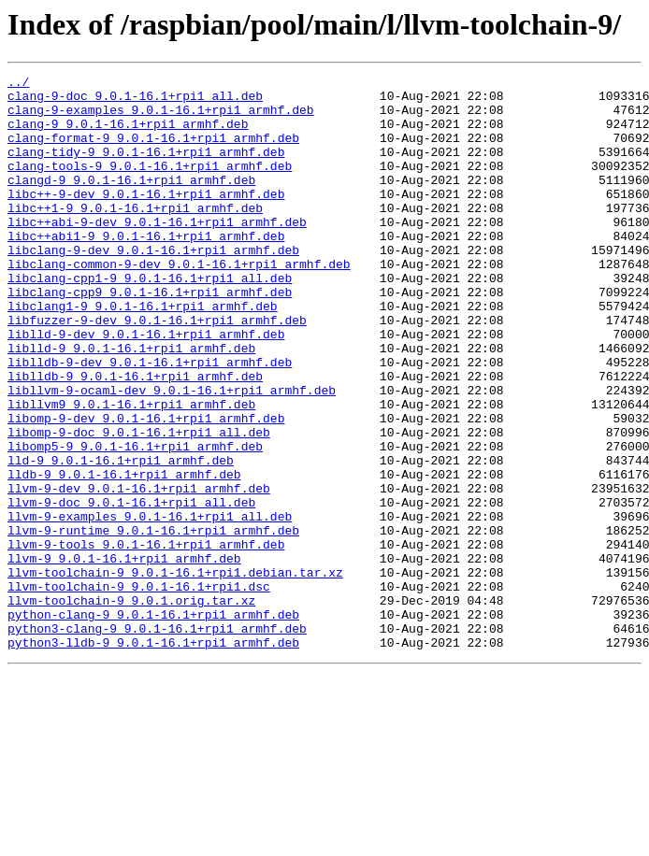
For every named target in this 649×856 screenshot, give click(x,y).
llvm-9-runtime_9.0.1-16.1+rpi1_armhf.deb (153, 622)
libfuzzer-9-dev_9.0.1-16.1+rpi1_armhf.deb (157, 370)
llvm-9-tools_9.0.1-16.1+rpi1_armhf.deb (145, 639)
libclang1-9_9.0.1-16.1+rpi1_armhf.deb (142, 353)
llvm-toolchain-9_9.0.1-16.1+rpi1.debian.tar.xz (175, 672)
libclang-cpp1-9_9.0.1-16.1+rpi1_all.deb (149, 319)
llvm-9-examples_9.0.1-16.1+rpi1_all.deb (149, 605)
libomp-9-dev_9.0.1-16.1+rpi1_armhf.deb (145, 487)
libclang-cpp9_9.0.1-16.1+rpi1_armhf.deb (149, 336)
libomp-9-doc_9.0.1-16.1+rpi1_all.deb (138, 504)
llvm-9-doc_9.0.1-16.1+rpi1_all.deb (131, 588)
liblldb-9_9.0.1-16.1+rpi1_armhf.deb (135, 437)
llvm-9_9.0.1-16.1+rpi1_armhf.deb (124, 656)
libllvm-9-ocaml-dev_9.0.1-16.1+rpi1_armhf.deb (171, 454)
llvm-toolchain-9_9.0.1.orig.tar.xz (131, 706)
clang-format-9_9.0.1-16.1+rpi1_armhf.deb (153, 151)
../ (18, 84)
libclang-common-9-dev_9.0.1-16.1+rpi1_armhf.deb (179, 302)
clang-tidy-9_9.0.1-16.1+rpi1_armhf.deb (145, 168)
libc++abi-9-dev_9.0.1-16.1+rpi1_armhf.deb (157, 252)
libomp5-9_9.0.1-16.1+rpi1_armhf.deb (135, 521)
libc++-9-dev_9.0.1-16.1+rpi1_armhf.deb (145, 218)
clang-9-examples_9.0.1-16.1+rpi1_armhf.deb (160, 117)
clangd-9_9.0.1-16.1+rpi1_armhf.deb (131, 201)
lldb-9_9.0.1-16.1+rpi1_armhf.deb (124, 555)
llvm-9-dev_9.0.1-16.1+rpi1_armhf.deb (138, 572)
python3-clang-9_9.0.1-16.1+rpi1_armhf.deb (157, 740)
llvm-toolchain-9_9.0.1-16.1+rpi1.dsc (138, 689)
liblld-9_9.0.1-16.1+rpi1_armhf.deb (131, 403)
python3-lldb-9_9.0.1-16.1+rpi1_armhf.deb (153, 757)
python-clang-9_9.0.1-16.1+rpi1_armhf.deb (153, 723)
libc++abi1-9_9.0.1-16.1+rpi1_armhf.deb (145, 269)
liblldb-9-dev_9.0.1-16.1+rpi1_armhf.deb (149, 420)
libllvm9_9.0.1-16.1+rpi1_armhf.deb (131, 471)
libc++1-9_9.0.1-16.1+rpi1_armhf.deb (135, 235)
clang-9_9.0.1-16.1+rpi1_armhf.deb (127, 134)
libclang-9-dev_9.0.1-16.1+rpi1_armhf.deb (153, 286)
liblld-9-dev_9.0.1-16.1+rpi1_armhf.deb (145, 386)
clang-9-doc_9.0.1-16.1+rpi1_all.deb (135, 101)
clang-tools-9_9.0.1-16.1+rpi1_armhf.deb (149, 185)
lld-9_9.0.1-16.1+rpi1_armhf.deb (120, 538)
